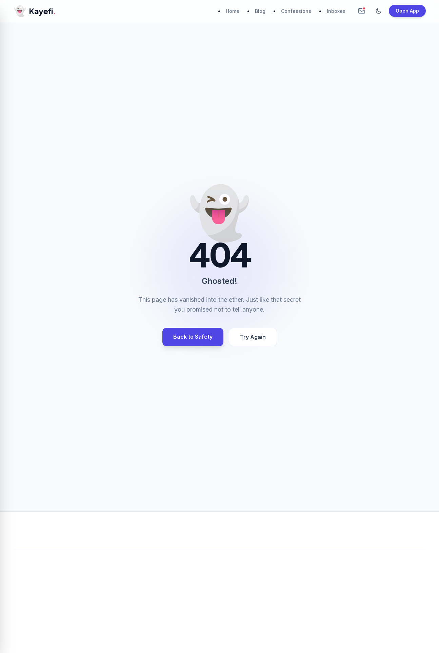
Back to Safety (193, 336)
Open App (407, 11)
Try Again (253, 337)
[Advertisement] (219, 605)
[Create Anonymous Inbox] (361, 11)
